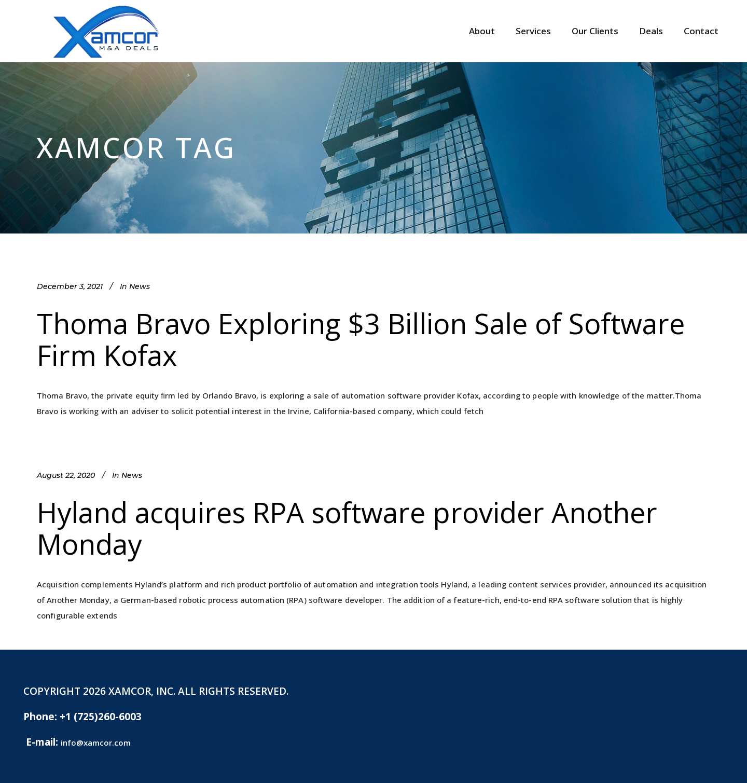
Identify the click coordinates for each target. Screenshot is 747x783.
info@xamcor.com (96, 742)
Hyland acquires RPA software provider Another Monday (347, 528)
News (139, 286)
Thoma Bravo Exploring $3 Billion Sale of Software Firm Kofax (361, 339)
